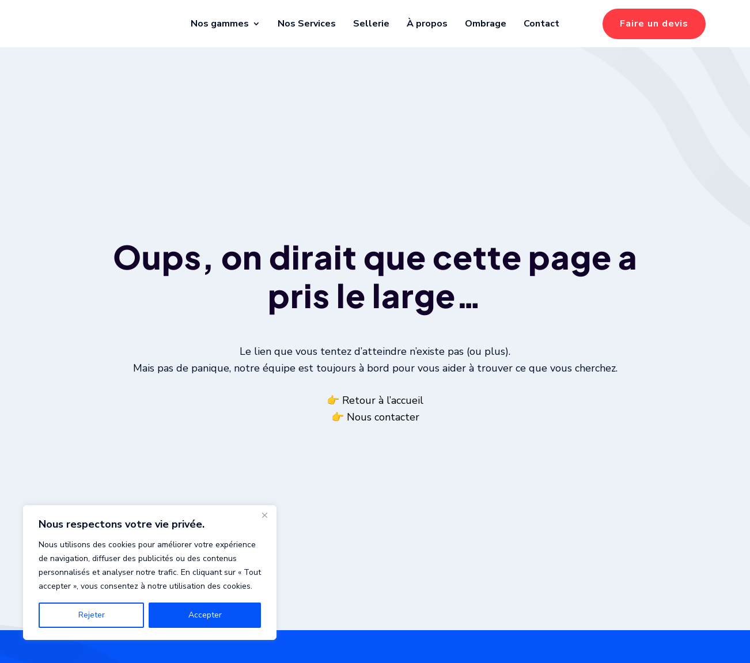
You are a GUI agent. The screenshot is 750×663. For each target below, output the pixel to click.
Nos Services (307, 23)
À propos (427, 23)
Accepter (205, 614)
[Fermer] (264, 515)
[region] (149, 572)
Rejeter (91, 614)
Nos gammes (220, 23)
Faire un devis (654, 23)
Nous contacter (383, 431)
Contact (541, 23)
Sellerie (371, 23)
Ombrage (485, 23)
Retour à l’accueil (382, 415)
